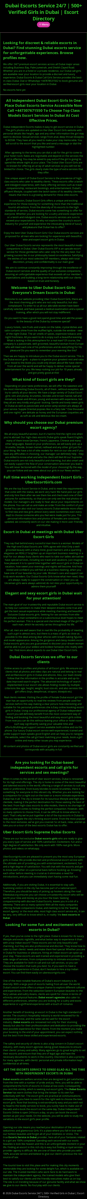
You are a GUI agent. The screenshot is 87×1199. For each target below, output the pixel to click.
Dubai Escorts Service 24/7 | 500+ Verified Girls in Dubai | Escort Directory (43, 12)
